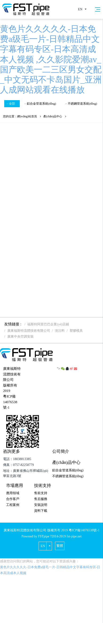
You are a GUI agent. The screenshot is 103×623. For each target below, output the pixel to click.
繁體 (59, 546)
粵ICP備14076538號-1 (10, 401)
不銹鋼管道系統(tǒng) (82, 103)
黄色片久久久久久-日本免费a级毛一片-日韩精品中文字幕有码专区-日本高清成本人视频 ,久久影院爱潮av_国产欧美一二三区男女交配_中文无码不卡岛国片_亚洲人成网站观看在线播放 (51, 59)
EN (80, 9)
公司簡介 (60, 451)
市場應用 (14, 485)
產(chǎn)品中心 (52, 116)
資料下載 (40, 511)
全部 (12, 103)
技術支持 (42, 485)
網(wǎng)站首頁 (27, 116)
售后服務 (40, 499)
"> (61, 369)
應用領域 (12, 493)
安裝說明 (40, 505)
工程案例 (12, 505)
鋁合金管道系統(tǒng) (41, 103)
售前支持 (40, 493)
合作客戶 (12, 499)
